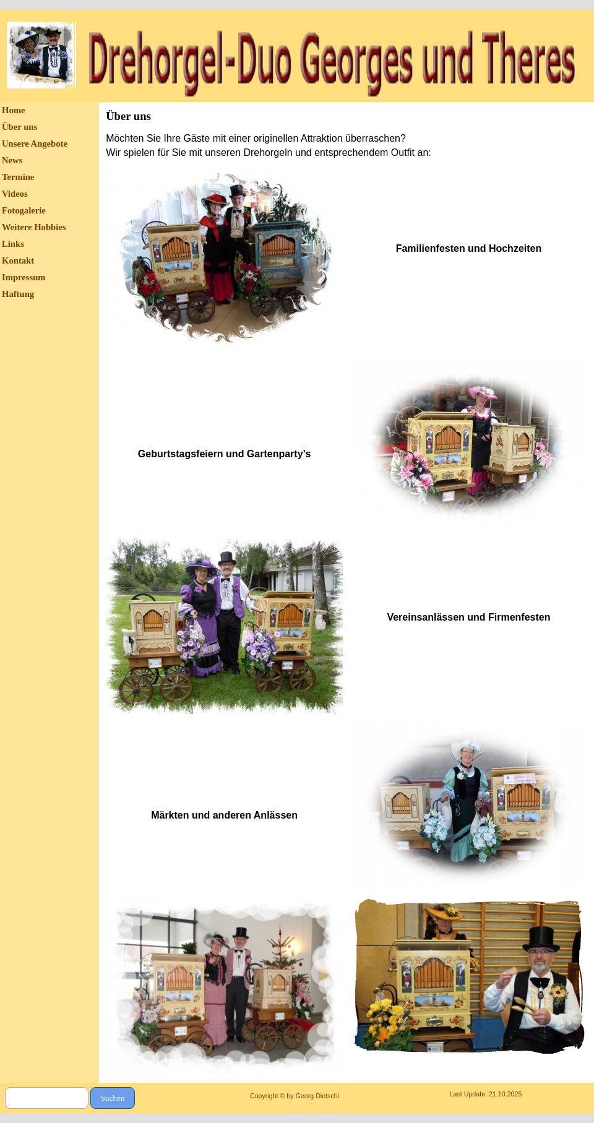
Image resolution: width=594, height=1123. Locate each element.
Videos (15, 194)
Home (13, 110)
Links (13, 244)
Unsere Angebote (34, 143)
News (12, 160)
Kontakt (18, 260)
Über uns (19, 127)
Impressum (24, 277)
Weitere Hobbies (34, 227)
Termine (18, 177)
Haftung (18, 294)
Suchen (112, 1098)
